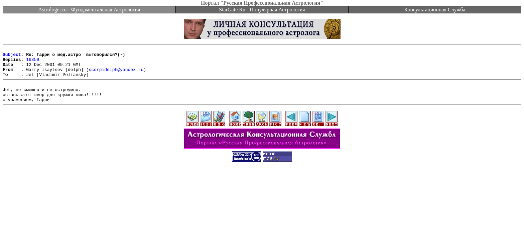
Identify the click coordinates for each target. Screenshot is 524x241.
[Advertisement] (262, 191)
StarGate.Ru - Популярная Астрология (262, 9)
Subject (12, 56)
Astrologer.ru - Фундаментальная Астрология (89, 9)
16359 (32, 62)
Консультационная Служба (435, 9)
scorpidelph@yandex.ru (116, 74)
